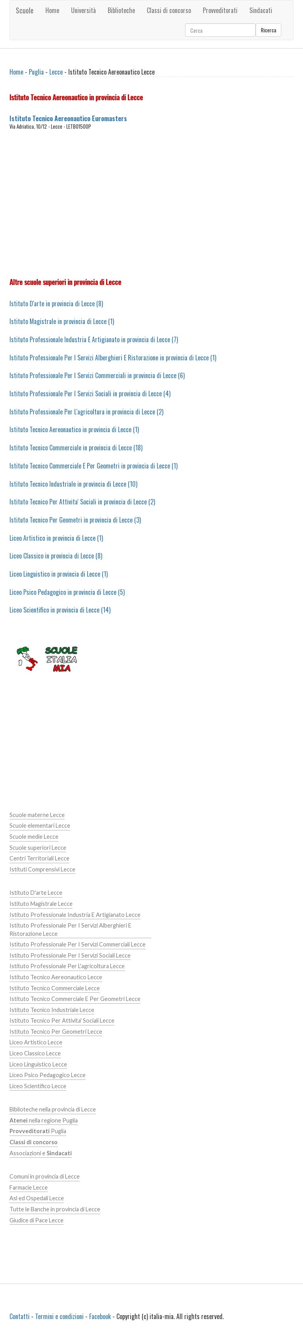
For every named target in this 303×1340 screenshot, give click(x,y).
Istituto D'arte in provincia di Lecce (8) (56, 303)
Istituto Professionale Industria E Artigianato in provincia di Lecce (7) (93, 339)
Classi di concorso (169, 10)
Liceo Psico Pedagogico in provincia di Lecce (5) (67, 592)
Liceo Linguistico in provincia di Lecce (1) (58, 574)
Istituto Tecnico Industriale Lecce (51, 1009)
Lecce (56, 72)
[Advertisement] (151, 203)
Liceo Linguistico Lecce (38, 1064)
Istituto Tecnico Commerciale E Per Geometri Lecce (74, 998)
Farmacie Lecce (28, 1187)
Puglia (36, 72)
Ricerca (268, 30)
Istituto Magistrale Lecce (41, 903)
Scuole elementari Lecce (39, 825)
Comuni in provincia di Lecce (44, 1176)
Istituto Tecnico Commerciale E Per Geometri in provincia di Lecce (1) (93, 465)
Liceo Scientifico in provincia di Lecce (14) (59, 610)
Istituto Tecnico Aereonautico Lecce (55, 977)
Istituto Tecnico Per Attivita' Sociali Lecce (61, 1020)
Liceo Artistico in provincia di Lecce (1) (56, 538)
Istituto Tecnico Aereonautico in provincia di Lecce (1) (74, 429)
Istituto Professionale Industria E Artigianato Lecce (74, 914)
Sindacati (260, 10)
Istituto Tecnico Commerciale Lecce (54, 988)
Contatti (19, 1316)
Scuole (25, 10)
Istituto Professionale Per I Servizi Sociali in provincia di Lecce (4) (89, 393)
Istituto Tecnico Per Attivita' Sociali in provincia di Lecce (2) (82, 501)
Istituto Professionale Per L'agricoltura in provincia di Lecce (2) (86, 411)
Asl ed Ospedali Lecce (36, 1198)
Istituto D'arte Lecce (35, 892)
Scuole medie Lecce (33, 836)
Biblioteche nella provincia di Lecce (52, 1109)
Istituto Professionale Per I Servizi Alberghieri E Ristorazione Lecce (70, 929)
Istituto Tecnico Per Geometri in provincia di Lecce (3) (75, 520)
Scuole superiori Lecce (37, 847)
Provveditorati (220, 10)
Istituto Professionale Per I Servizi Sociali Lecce (70, 955)
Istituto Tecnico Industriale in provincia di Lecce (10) (73, 484)
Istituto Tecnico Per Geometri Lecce (55, 1031)
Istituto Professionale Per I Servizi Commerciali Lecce (77, 944)
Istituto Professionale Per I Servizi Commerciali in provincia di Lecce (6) (97, 375)
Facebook (100, 1316)
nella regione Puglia (43, 1120)
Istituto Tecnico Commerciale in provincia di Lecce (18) (75, 447)
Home (52, 10)
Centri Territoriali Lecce (39, 858)
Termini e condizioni (59, 1316)
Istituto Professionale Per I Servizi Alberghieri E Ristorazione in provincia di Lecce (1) (112, 357)
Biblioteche (121, 10)
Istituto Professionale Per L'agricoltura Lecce (67, 966)
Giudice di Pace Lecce (36, 1220)
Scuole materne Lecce (37, 814)
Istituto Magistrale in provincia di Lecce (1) (61, 321)
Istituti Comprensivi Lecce (42, 869)
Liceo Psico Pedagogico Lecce (47, 1075)
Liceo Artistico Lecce (35, 1042)
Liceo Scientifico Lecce (37, 1086)
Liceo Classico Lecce (35, 1053)
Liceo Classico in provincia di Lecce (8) (55, 555)
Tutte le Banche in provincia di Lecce (54, 1209)
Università (83, 10)
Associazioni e (40, 1153)
